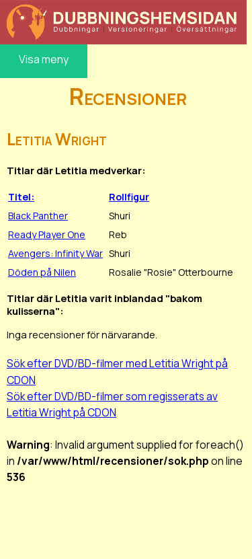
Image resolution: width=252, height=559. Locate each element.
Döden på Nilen (42, 272)
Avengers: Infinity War (55, 253)
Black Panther (38, 215)
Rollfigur (129, 196)
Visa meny (44, 59)
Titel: (21, 196)
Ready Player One (46, 234)
